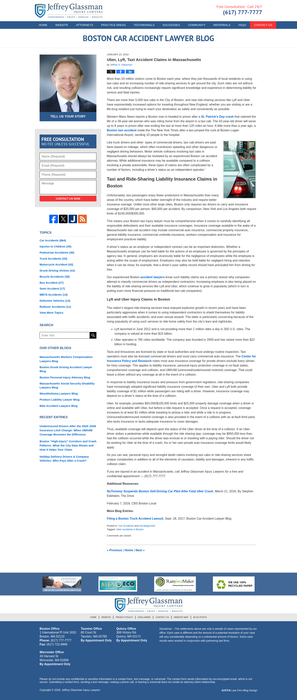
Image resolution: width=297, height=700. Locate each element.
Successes (171, 25)
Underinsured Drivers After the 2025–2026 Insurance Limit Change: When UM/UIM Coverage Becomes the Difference (68, 430)
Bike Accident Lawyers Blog (58, 405)
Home (43, 25)
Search (93, 335)
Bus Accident (51, 282)
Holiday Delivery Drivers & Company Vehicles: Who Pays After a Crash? (64, 458)
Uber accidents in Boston (130, 529)
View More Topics (51, 312)
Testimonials (144, 25)
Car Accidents (126, 525)
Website (61, 25)
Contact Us (162, 617)
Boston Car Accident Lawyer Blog (68, 10)
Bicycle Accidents (55, 276)
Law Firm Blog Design (239, 690)
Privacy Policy (124, 617)
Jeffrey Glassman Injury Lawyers (81, 689)
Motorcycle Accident (56, 264)
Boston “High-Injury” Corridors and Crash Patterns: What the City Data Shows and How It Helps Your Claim (68, 445)
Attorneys (84, 25)
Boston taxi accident (121, 130)
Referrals (222, 25)
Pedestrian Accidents (57, 252)
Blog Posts (200, 617)
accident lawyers (152, 277)
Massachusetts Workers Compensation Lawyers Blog (66, 359)
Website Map (181, 617)
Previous (114, 550)
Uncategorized (147, 525)
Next (140, 550)
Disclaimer (144, 617)
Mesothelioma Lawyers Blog (59, 393)
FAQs (242, 25)
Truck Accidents (53, 258)
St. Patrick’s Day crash (217, 116)
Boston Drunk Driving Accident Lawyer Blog (66, 369)
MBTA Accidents (54, 294)
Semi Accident (52, 288)
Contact (263, 25)
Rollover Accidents (55, 306)
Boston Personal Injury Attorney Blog (65, 377)
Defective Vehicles (55, 300)
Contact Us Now (68, 198)
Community (197, 25)
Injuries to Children (55, 246)
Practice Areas (113, 25)
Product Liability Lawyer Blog (60, 399)
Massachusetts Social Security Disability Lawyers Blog (67, 385)
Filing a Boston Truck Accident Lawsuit (135, 518)
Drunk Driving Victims (57, 270)
